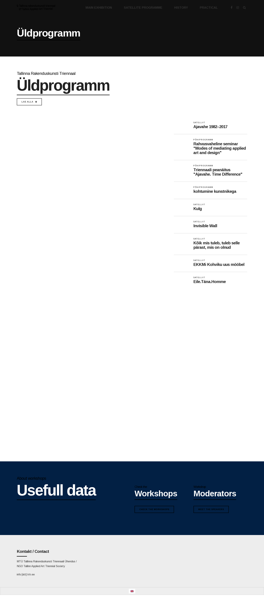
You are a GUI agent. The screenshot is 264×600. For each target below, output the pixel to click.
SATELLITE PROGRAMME (143, 7)
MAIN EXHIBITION (99, 7)
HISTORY (181, 7)
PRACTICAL (209, 7)
